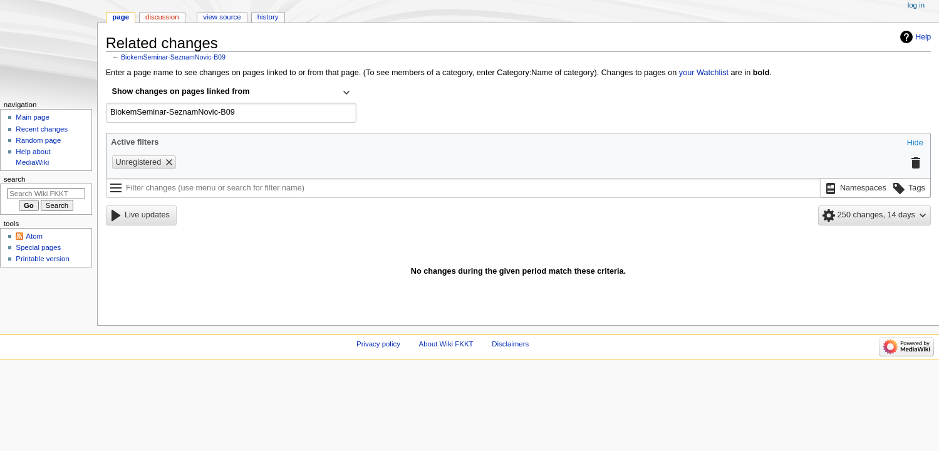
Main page (32, 117)
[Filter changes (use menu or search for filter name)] (463, 188)
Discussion (162, 17)
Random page (38, 140)
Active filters (134, 142)
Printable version (42, 258)
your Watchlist (704, 72)
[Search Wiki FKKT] (46, 193)
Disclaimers (510, 344)
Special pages (38, 247)
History (268, 17)
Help (923, 37)
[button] (915, 143)
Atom (34, 236)
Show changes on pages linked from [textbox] (181, 91)
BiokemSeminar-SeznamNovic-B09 (173, 57)
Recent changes (42, 129)
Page (120, 17)
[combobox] (231, 93)
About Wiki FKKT (446, 344)
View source (222, 17)
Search (15, 179)
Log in (916, 5)
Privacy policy (378, 344)
